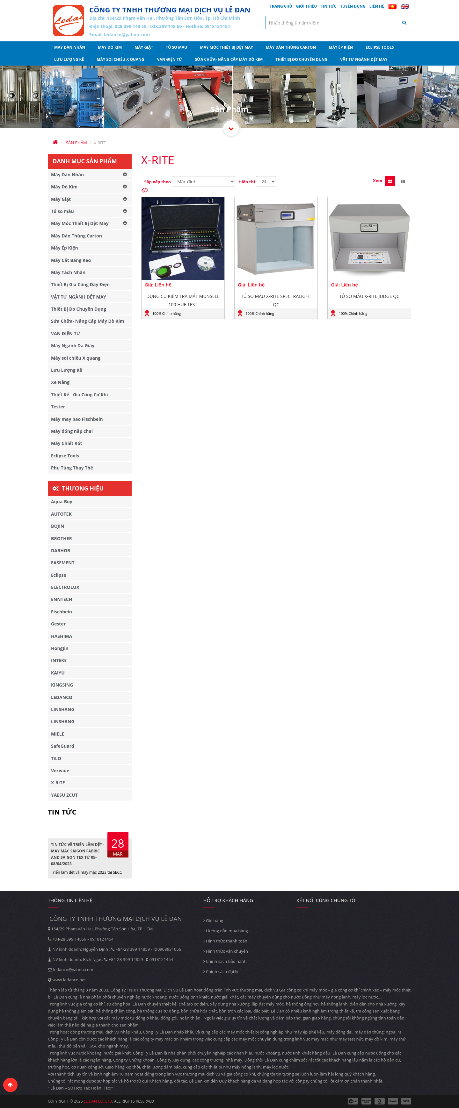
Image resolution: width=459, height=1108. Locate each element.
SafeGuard (62, 746)
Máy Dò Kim (110, 47)
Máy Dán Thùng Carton (291, 47)
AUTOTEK (61, 514)
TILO (56, 758)
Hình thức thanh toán (225, 941)
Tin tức (328, 6)
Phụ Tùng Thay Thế (72, 468)
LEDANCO (61, 697)
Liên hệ (376, 6)
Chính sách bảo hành (225, 961)
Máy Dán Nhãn (69, 47)
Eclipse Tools (380, 47)
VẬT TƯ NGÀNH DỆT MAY (363, 59)
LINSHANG (63, 709)
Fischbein (61, 612)
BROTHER (61, 538)
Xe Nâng (60, 382)
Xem (377, 180)
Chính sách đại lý (220, 971)
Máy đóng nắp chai (72, 431)
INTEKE (59, 660)
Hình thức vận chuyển (225, 951)
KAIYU (58, 673)
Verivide (60, 770)
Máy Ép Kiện (341, 47)
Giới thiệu (306, 6)
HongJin (60, 648)
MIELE (57, 734)
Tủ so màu (176, 47)
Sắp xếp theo (157, 182)
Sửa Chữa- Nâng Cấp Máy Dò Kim (229, 59)
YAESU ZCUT (64, 795)
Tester (58, 407)
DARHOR (60, 550)
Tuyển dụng (353, 6)
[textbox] (339, 22)
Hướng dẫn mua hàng (225, 931)
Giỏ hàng (213, 920)
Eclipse (58, 575)
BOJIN (57, 526)
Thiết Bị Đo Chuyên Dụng (301, 59)
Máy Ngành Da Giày (72, 345)
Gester (58, 624)
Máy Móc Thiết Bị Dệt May (226, 47)
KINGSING (62, 685)
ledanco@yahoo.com (127, 35)
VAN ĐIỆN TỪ (169, 59)
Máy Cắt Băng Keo (71, 260)
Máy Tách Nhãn (68, 272)
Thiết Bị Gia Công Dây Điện (80, 284)
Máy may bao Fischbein (77, 419)
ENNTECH (61, 599)
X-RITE (58, 783)
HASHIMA (61, 636)
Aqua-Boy (61, 501)
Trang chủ (281, 6)
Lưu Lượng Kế (69, 59)
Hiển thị (246, 182)
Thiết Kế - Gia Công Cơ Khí (79, 395)
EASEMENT (63, 563)
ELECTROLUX (65, 587)
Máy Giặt (144, 47)
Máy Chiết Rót (66, 443)
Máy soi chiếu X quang (120, 59)
